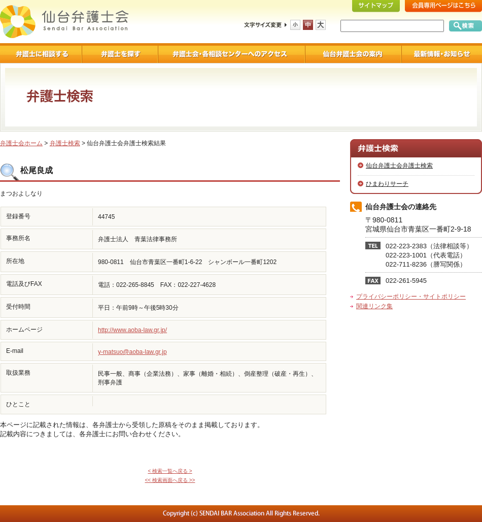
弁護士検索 (65, 143)
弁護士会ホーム (21, 143)
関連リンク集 (374, 306)
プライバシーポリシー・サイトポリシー (411, 296)
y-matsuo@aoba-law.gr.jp (132, 351)
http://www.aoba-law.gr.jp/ (132, 330)
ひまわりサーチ (387, 183)
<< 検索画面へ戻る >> (170, 480)
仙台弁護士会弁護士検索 (399, 165)
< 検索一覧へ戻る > (170, 471)
